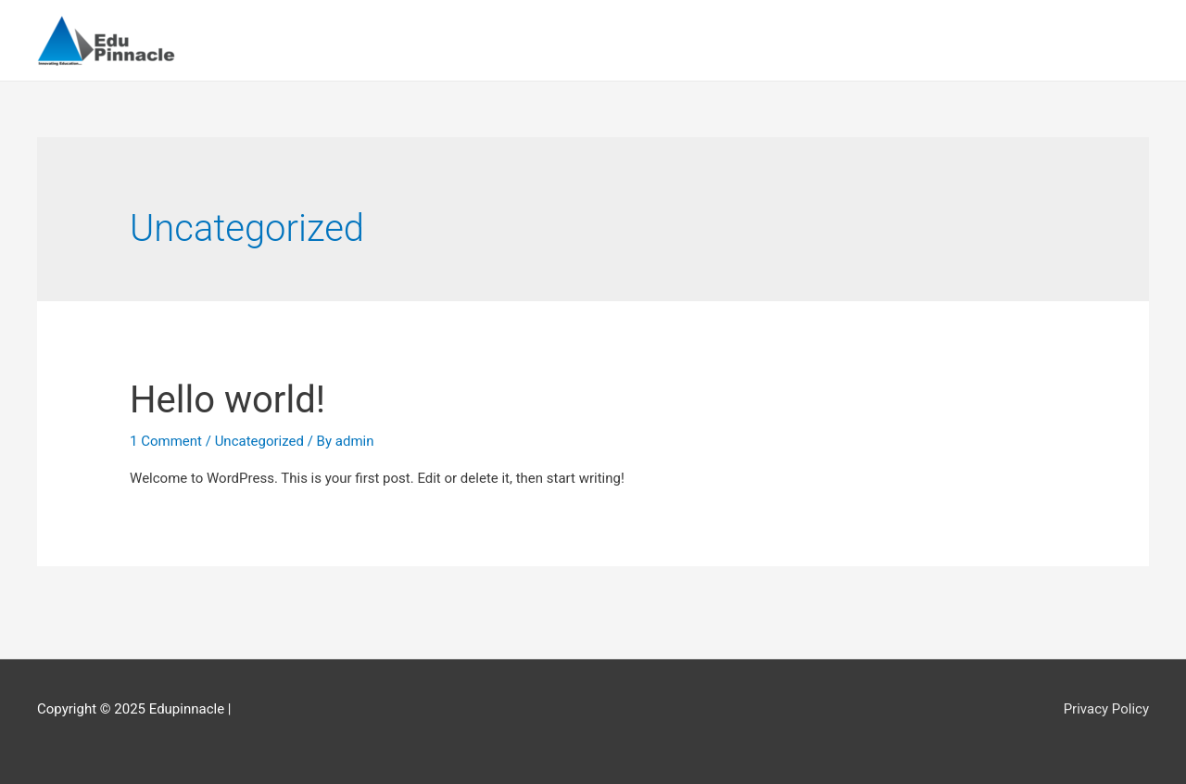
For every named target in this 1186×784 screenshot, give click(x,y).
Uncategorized (259, 441)
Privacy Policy (1106, 709)
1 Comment (166, 441)
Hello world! (227, 400)
